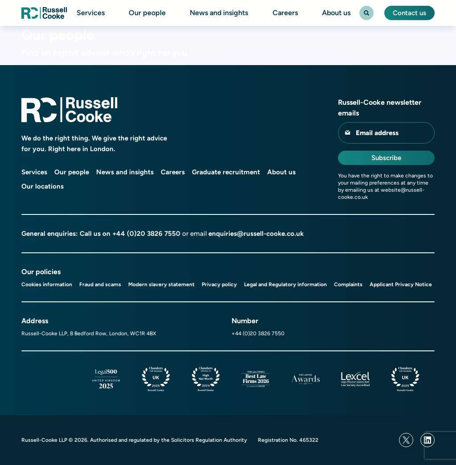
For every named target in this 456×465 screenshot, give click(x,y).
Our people (147, 12)
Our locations (42, 186)
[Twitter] (406, 440)
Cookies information (46, 284)
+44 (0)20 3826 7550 (146, 234)
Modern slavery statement (161, 284)
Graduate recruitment (226, 172)
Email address (377, 133)
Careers (285, 12)
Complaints (348, 284)
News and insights (219, 12)
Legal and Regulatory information (285, 284)
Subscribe (386, 158)
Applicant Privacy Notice (401, 284)
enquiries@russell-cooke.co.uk (256, 234)
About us (336, 12)
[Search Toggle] (366, 13)
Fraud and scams (100, 284)
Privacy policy (219, 284)
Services (91, 12)
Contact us (409, 13)
